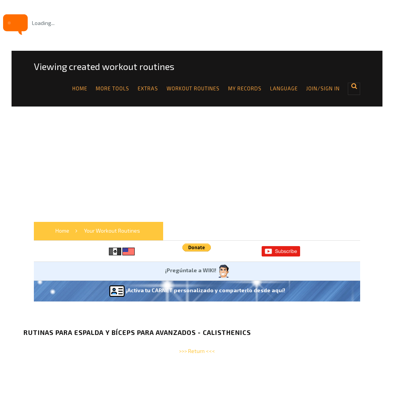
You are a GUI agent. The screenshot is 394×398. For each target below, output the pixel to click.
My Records (245, 88)
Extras (148, 88)
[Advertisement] (197, 164)
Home (79, 88)
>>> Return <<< (197, 351)
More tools (112, 88)
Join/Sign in (323, 88)
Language (284, 88)
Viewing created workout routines (104, 66)
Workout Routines (193, 88)
